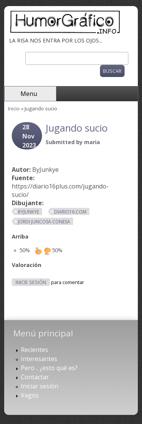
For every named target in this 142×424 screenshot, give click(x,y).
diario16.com (70, 212)
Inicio (14, 108)
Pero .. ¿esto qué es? (49, 368)
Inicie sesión (31, 282)
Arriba (20, 236)
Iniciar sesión (39, 386)
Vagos (30, 395)
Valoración (26, 265)
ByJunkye (28, 212)
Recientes (34, 349)
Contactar (35, 377)
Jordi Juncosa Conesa (44, 221)
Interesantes (39, 359)
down (47, 250)
